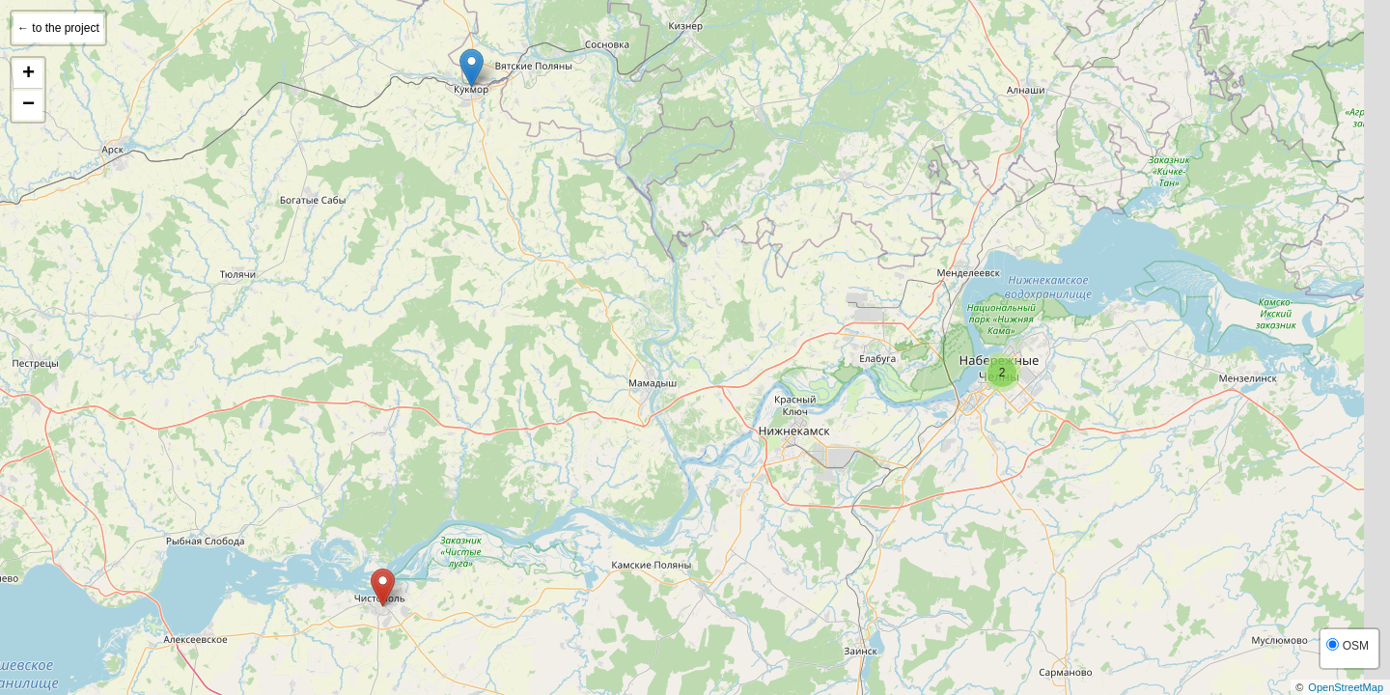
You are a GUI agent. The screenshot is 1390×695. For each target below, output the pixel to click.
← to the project (58, 28)
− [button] (28, 105)
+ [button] (28, 74)
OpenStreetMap (1345, 687)
